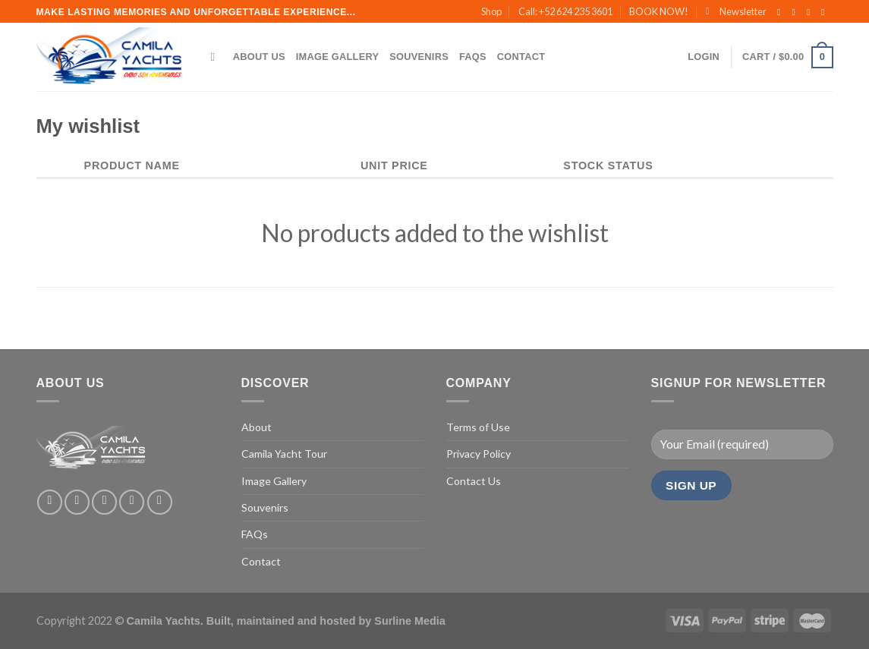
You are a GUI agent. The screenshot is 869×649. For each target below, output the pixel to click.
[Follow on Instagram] (796, 12)
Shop (491, 11)
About (256, 427)
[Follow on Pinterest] (159, 502)
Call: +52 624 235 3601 (565, 11)
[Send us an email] (825, 12)
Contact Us (473, 480)
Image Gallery (337, 56)
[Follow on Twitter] (811, 12)
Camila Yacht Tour (284, 453)
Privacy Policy (478, 453)
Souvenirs (419, 56)
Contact (521, 56)
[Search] (216, 57)
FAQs (472, 56)
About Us (259, 56)
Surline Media (410, 621)
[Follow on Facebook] (781, 12)
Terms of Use (478, 427)
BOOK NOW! (658, 11)
